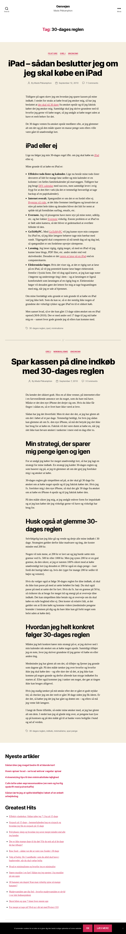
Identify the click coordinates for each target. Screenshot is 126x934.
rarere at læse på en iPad (73, 256)
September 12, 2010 (68, 83)
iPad (96, 155)
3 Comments (91, 381)
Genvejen (63, 6)
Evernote (53, 219)
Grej (62, 53)
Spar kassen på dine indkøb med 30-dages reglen (63, 366)
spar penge (72, 731)
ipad (48, 328)
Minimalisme (61, 351)
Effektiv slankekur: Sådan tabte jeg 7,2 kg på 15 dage (33, 816)
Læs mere (103, 928)
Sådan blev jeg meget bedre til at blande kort (30, 765)
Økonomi (73, 53)
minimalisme (57, 328)
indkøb (49, 731)
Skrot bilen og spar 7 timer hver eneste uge (28, 901)
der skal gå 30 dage (48, 104)
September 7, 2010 (68, 381)
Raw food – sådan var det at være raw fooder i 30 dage (34, 851)
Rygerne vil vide (37, 202)
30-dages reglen (37, 328)
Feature (53, 53)
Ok (87, 928)
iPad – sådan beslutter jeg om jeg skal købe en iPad (63, 68)
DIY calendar (45, 186)
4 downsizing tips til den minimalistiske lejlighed (32, 777)
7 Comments (92, 83)
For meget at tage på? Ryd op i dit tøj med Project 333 (34, 907)
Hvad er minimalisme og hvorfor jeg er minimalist (32, 866)
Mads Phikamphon (42, 83)
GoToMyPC (55, 231)
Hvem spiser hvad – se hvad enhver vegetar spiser (33, 771)
